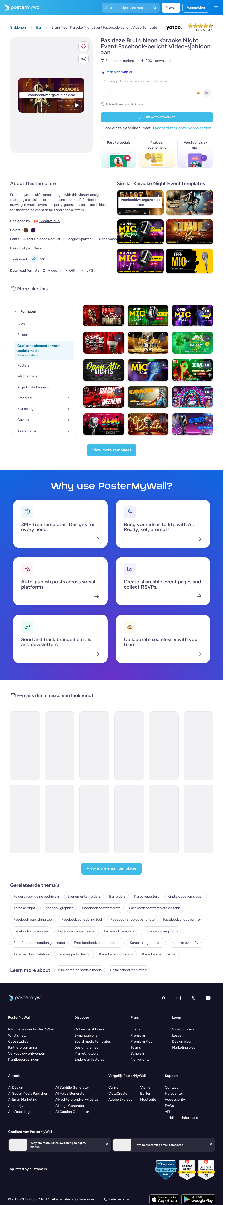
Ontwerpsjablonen (89, 1029)
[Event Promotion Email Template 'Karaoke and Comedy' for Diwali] (129, 745)
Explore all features (89, 1059)
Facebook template (119, 931)
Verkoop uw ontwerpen (26, 1053)
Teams (136, 1047)
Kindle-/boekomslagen (186, 896)
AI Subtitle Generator (72, 1087)
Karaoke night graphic (116, 954)
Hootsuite (148, 1099)
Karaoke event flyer (186, 943)
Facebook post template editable (155, 908)
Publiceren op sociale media (80, 970)
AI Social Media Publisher (27, 1093)
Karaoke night (24, 908)
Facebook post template (101, 908)
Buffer (145, 1093)
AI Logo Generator (69, 1106)
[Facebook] (164, 998)
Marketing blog (183, 1047)
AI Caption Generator (72, 1112)
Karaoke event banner (159, 954)
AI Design (15, 1087)
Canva (113, 1087)
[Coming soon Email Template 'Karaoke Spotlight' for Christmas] (25, 819)
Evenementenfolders (84, 896)
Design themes (86, 1047)
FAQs (169, 1106)
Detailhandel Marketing (128, 970)
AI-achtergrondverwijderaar (77, 1099)
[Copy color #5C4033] (26, 230)
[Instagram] (179, 998)
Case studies (18, 1041)
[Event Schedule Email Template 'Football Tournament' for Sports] (164, 819)
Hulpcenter (174, 1093)
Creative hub (49, 221)
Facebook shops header (77, 931)
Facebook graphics (59, 908)
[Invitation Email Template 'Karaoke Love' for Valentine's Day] (164, 745)
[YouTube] (208, 998)
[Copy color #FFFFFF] (40, 230)
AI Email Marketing (22, 1099)
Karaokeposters (146, 896)
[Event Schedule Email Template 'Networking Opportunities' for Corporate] (60, 819)
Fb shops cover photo (160, 931)
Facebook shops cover (31, 931)
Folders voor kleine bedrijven (36, 896)
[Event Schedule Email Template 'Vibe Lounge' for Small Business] (94, 745)
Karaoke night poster (146, 943)
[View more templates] (111, 450)
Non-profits (140, 1059)
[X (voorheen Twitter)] (193, 998)
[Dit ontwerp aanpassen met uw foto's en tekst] (51, 95)
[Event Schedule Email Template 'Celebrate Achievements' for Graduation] (129, 819)
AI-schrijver (17, 1106)
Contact (171, 1087)
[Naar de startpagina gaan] (20, 8)
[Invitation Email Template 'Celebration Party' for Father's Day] (198, 745)
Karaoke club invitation (31, 954)
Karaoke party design (74, 954)
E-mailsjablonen (87, 1035)
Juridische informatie (181, 1118)
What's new (17, 1035)
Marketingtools (86, 1053)
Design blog (181, 1041)
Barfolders (117, 896)
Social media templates (92, 1041)
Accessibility (175, 1099)
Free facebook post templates (97, 943)
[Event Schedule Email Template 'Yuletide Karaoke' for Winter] (25, 745)
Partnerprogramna (22, 1047)
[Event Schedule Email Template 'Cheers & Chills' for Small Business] (60, 745)
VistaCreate (117, 1093)
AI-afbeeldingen (21, 1112)
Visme (145, 1087)
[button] (83, 46)
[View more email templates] (111, 869)
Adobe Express (120, 1099)
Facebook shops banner (182, 919)
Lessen (177, 1035)
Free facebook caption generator (39, 943)
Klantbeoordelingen (23, 1059)
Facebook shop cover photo (132, 919)
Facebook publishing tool (33, 919)
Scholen (137, 1053)
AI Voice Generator (70, 1093)
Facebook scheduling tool (81, 919)
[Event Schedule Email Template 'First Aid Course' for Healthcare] (94, 819)
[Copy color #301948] (33, 230)
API (167, 1112)
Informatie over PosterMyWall (31, 1029)
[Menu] (216, 8)
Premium (138, 1035)
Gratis (135, 1029)
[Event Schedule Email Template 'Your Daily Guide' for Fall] (198, 819)
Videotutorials (183, 1029)
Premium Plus (141, 1041)
